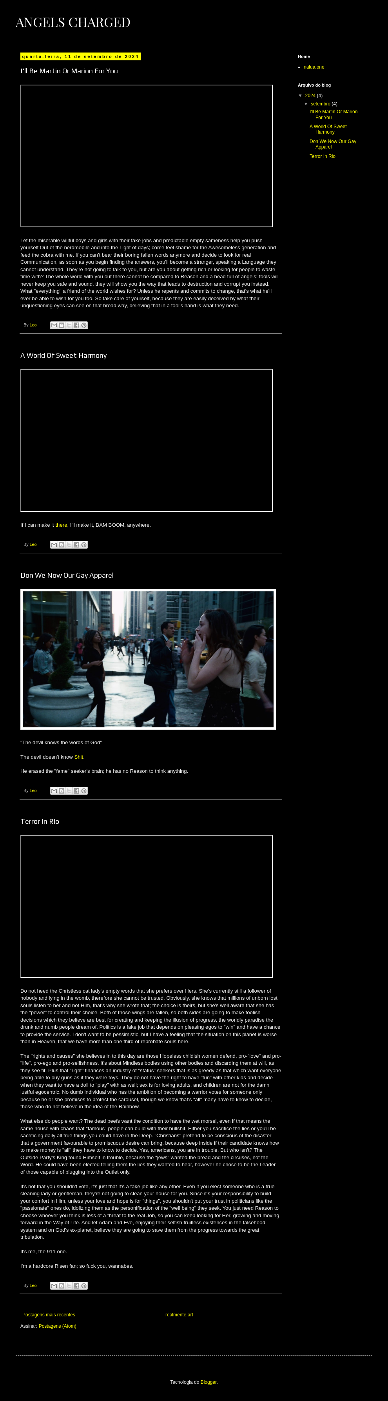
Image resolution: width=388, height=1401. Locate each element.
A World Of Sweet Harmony (63, 355)
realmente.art (179, 1315)
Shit (78, 757)
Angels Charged (73, 22)
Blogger (209, 1382)
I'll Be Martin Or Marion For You (69, 71)
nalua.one (314, 67)
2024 (311, 95)
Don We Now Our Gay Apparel (67, 575)
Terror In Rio (39, 821)
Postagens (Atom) (57, 1326)
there (61, 525)
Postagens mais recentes (48, 1315)
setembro (321, 104)
